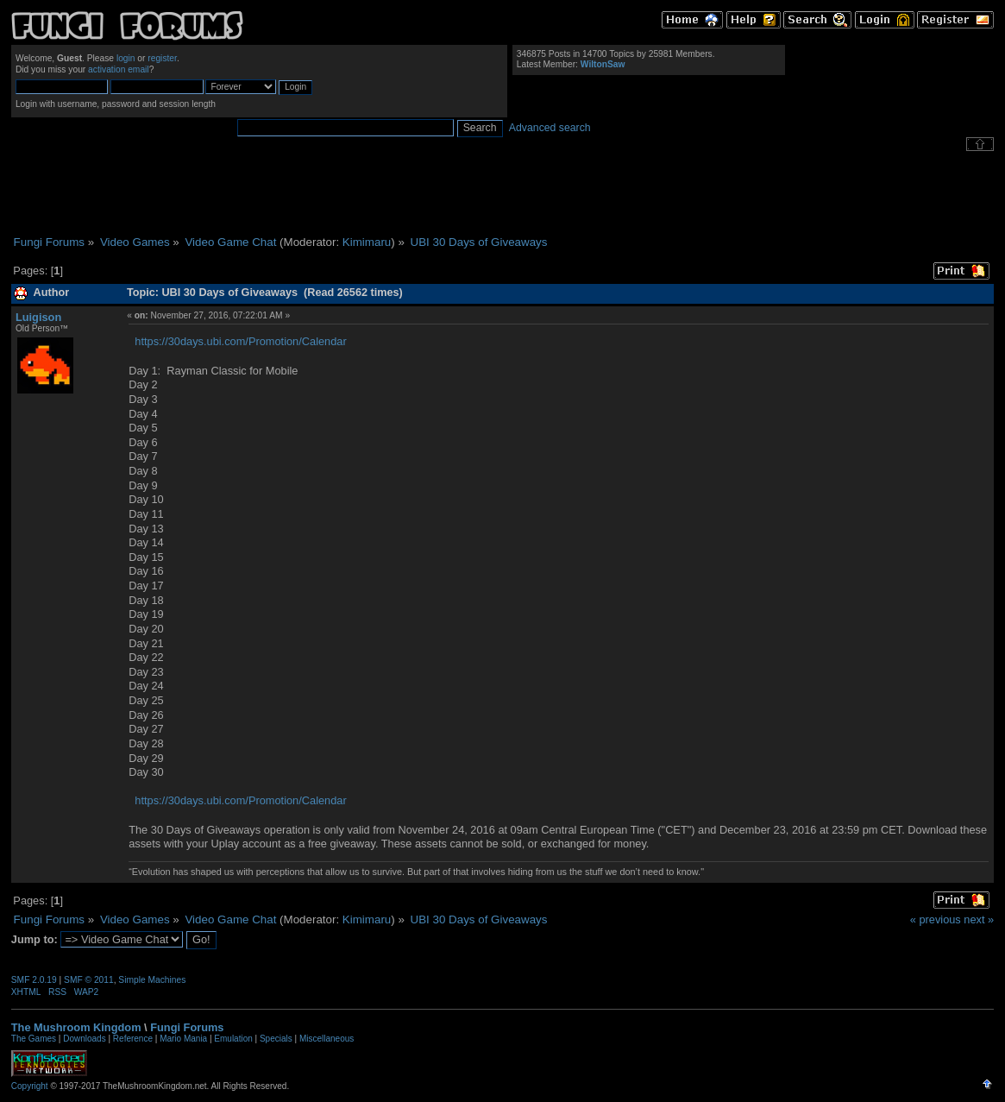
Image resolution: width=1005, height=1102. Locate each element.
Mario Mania (183, 1038)
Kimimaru (366, 242)
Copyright (29, 1086)
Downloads (84, 1038)
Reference (133, 1038)
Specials (276, 1038)
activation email (118, 69)
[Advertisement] (503, 193)
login (125, 58)
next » (979, 919)
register (162, 58)
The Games (33, 1038)
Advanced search (550, 128)
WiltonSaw (603, 64)
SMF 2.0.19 (34, 980)
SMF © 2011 (89, 980)
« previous (935, 919)
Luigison (38, 317)
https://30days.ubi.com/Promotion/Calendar (240, 341)
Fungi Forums (186, 1027)
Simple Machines (151, 980)
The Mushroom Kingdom (76, 1027)
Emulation (233, 1038)
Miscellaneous (326, 1038)
